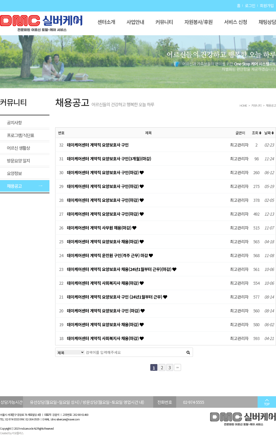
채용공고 (14, 186)
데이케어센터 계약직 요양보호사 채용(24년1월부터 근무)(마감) (119, 269)
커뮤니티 (164, 21)
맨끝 (177, 367)
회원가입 (267, 5)
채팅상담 (267, 21)
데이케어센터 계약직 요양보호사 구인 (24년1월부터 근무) (115, 297)
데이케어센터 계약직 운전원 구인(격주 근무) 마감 (108, 255)
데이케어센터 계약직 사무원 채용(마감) (99, 228)
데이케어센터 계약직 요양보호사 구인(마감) (103, 172)
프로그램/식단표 (20, 135)
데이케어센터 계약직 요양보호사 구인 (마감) (104, 311)
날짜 (268, 132)
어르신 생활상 (18, 148)
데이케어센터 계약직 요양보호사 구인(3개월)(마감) (109, 158)
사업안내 (135, 21)
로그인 (250, 5)
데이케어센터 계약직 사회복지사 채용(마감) (103, 283)
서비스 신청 (235, 21)
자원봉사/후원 (198, 21)
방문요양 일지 (18, 160)
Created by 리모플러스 (11, 433)
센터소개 (106, 21)
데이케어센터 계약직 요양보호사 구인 (98, 145)
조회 (256, 132)
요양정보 (14, 173)
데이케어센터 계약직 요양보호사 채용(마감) (103, 241)
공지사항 (14, 122)
